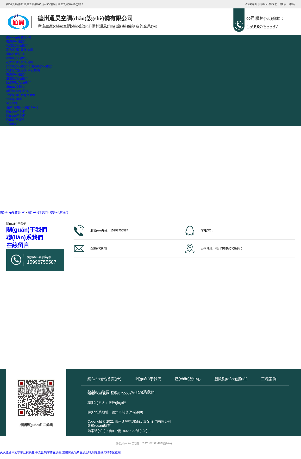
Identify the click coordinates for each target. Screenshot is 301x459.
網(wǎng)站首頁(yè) (18, 37)
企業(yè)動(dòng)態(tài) (20, 95)
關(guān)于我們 (15, 111)
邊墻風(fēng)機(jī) (17, 78)
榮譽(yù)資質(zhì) (102, 392)
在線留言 (251, 4)
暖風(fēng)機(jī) (15, 41)
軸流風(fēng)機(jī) (17, 45)
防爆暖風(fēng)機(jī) (18, 82)
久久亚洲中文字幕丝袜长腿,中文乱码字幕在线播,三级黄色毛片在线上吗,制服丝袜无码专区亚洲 (60, 452)
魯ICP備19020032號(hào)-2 (129, 431)
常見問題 (12, 103)
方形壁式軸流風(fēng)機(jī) (23, 70)
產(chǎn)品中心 (15, 54)
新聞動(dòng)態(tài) (18, 90)
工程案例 (268, 379)
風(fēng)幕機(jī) (15, 86)
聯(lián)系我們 (268, 4)
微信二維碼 (287, 4)
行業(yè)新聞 (14, 99)
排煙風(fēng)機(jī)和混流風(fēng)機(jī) (29, 66)
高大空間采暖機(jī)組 (19, 49)
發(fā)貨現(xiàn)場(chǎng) (22, 107)
